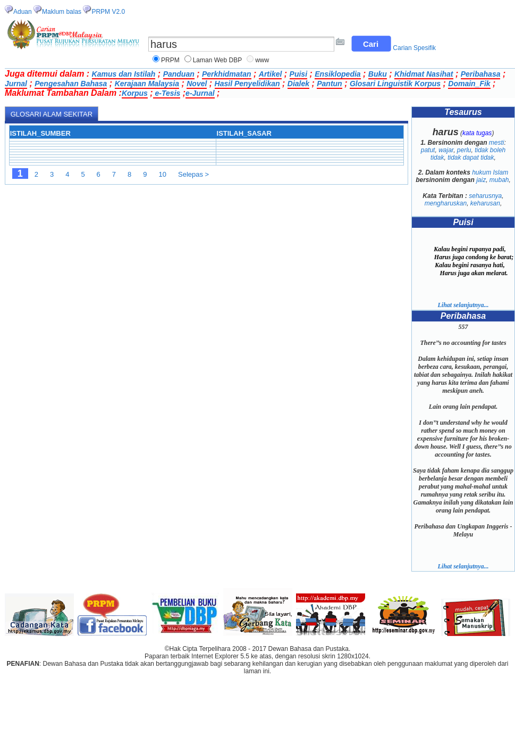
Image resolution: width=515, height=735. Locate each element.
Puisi (298, 74)
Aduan (22, 11)
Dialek (298, 83)
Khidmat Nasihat (423, 74)
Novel (197, 83)
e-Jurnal (199, 93)
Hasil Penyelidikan (247, 83)
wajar (445, 150)
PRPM (170, 60)
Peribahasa (481, 74)
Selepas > (193, 174)
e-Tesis (167, 93)
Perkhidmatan (226, 74)
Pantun (329, 83)
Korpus (135, 93)
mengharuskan (446, 203)
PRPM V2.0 (108, 11)
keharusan (485, 203)
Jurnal (16, 83)
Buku (377, 74)
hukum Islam (490, 172)
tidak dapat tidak (471, 157)
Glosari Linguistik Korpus (395, 83)
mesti (496, 142)
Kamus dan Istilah (124, 74)
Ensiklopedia (337, 74)
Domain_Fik (469, 83)
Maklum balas (61, 11)
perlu (464, 150)
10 (162, 174)
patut (428, 150)
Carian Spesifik (414, 48)
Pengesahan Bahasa (71, 83)
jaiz (481, 180)
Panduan (179, 74)
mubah (499, 180)
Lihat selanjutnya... (462, 305)
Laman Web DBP (217, 60)
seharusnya (485, 196)
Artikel (270, 74)
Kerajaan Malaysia (147, 83)
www (262, 60)
